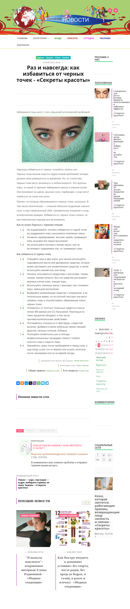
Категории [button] (41, 38)
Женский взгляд (101, 358)
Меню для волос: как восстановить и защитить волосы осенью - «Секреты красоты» (120, 238)
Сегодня (88, 38)
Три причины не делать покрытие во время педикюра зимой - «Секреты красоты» (118, 195)
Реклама (105, 38)
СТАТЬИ (58, 57)
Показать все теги (101, 390)
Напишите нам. (84, 371)
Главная (22, 38)
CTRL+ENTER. (39, 457)
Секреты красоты (47, 431)
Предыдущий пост (34, 482)
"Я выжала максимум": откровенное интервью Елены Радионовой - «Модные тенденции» (33, 570)
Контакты (23, 45)
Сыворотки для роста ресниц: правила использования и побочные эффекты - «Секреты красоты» (121, 103)
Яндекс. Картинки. (83, 365)
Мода (58, 38)
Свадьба (49, 57)
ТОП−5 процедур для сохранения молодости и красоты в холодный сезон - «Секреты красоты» (119, 283)
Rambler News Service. (81, 361)
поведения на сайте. (53, 371)
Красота (72, 38)
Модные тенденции (29, 515)
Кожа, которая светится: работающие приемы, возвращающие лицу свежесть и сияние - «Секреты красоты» (107, 512)
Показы (40, 57)
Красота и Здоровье (100, 371)
